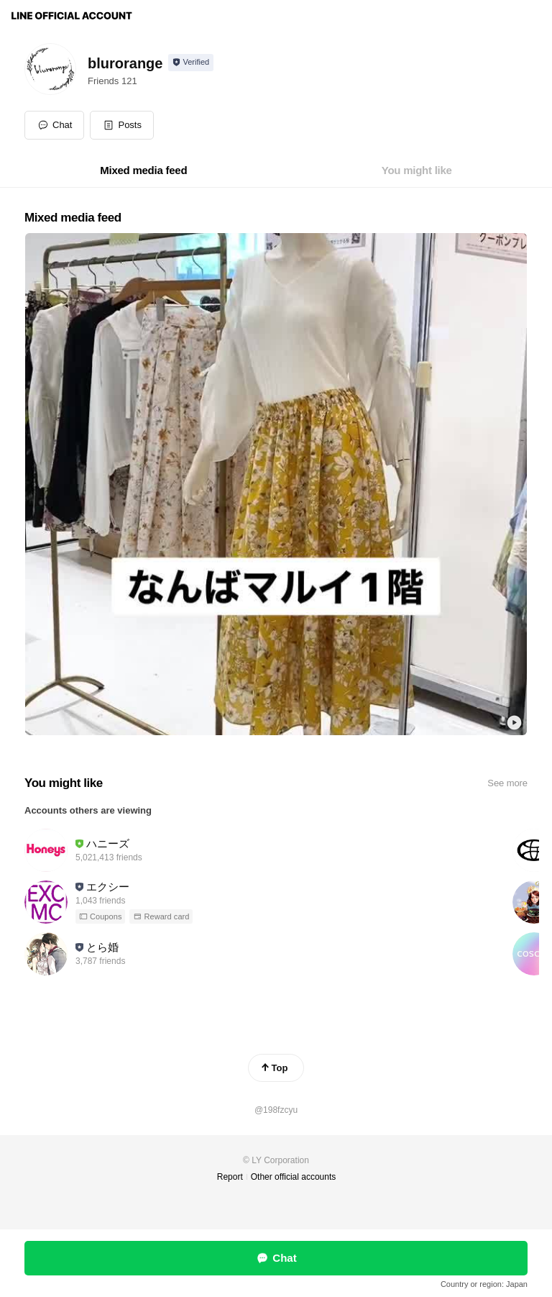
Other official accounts (293, 1177)
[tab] (143, 170)
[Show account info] (190, 62)
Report (230, 1177)
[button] (122, 125)
